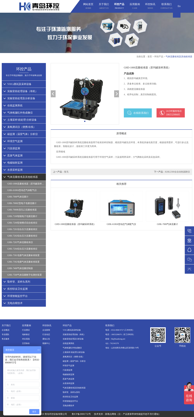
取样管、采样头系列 (16, 281)
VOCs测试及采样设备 (17, 84)
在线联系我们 (138, 113)
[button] (84, 121)
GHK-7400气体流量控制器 (20, 268)
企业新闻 (46, 330)
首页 (149, 56)
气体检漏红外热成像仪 (18, 112)
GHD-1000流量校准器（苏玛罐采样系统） (26, 184)
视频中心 (46, 343)
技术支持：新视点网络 (105, 414)
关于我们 (104, 6)
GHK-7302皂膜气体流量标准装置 (23, 262)
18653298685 (171, 113)
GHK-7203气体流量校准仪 (20, 242)
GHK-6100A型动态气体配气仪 (22, 190)
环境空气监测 (13, 141)
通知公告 (46, 339)
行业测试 (26, 330)
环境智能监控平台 (15, 296)
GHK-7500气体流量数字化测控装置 (24, 275)
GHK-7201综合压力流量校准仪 (22, 229)
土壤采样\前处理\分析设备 (20, 119)
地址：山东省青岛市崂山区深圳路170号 (122, 348)
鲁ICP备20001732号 (81, 414)
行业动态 (46, 334)
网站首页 (88, 6)
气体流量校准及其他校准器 (179, 56)
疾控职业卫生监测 (15, 288)
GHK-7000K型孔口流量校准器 (22, 210)
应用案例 (135, 6)
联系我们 (166, 6)
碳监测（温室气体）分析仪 (20, 134)
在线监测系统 (13, 105)
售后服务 (5, 339)
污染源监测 (11, 148)
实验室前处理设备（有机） (20, 91)
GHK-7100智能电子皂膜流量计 (22, 216)
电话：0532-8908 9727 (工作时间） (119, 330)
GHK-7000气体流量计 (17, 197)
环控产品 (119, 6)
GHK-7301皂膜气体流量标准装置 (23, 255)
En (179, 6)
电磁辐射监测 (13, 162)
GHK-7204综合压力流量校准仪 (22, 249)
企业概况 (5, 330)
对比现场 (26, 339)
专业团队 (5, 334)
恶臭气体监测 (13, 155)
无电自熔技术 (13, 303)
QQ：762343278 (112, 343)
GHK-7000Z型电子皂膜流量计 (22, 203)
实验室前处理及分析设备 (19, 98)
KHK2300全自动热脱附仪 (177, 172)
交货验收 (26, 343)
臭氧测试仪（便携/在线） (19, 127)
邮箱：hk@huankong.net (115, 339)
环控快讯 (150, 6)
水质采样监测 (13, 169)
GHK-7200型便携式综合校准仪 (22, 223)
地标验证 (26, 334)
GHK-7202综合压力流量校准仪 (22, 236)
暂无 (66, 172)
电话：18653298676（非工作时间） (120, 334)
